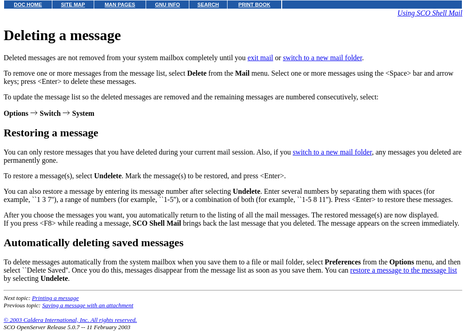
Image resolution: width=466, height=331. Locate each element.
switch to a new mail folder (322, 58)
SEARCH (208, 4)
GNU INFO (167, 4)
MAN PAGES (120, 4)
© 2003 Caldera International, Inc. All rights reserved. (70, 319)
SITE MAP (73, 4)
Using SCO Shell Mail (429, 13)
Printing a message (55, 298)
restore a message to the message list (403, 270)
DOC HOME (28, 4)
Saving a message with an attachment (87, 305)
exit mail (260, 58)
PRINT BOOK (254, 4)
